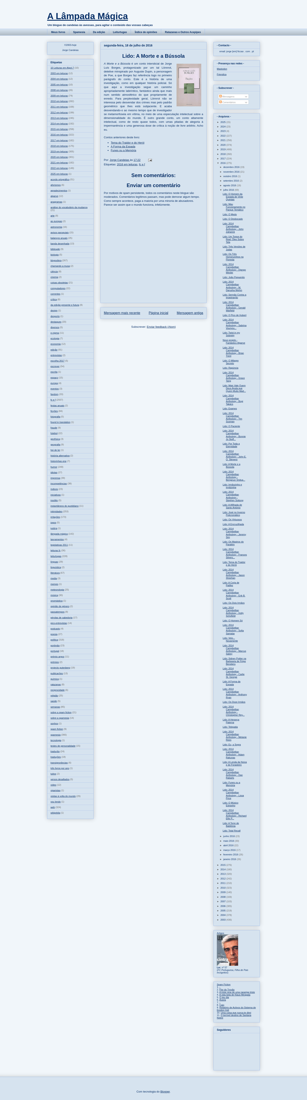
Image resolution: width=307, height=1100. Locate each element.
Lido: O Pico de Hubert (234, 315)
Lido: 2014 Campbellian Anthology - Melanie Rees (234, 735)
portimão (55, 645)
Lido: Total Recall (231, 830)
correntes (55, 294)
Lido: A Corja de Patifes (231, 584)
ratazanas (56, 684)
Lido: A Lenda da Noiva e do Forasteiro (235, 763)
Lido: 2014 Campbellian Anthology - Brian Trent (233, 351)
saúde (54, 701)
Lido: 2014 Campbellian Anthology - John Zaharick (233, 227)
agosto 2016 (230, 185)
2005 (223, 910)
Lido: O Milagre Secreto (231, 362)
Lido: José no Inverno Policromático (234, 513)
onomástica (56, 600)
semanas (55, 707)
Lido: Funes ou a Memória (231, 784)
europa (54, 383)
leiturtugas (56, 556)
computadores (58, 288)
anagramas (56, 202)
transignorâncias (59, 762)
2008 (223, 897)
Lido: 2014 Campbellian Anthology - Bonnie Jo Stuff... (234, 434)
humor (54, 467)
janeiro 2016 (230, 859)
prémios (55, 662)
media (54, 578)
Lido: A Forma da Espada (231, 683)
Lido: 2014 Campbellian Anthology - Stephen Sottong (233, 496)
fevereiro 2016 (231, 854)
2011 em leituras (59, 106)
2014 (223, 869)
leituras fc (56, 550)
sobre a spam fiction (61, 712)
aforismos (56, 185)
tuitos (53, 773)
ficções (54, 411)
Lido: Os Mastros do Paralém (233, 543)
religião (54, 695)
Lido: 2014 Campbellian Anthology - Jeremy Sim (234, 532)
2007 (223, 901)
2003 (223, 919)
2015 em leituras (59, 129)
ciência (54, 271)
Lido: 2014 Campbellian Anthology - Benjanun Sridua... (234, 475)
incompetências (59, 483)
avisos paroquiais (60, 232)
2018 (223, 154)
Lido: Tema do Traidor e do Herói (234, 563)
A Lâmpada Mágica (87, 16)
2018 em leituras (59, 146)
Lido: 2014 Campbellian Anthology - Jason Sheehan (234, 573)
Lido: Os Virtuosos (232, 519)
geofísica (55, 439)
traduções (56, 757)
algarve (54, 196)
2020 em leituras (59, 157)
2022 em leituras (59, 168)
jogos (53, 522)
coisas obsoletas (59, 282)
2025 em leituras (59, 174)
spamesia (56, 734)
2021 (223, 140)
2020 (223, 145)
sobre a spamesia (60, 718)
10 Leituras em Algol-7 (62, 67)
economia (56, 344)
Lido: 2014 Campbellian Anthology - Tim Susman (232, 417)
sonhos (54, 723)
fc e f (142, 164)
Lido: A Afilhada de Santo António (232, 506)
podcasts (55, 628)
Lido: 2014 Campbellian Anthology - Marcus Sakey (234, 649)
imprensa (55, 478)
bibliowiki (55, 249)
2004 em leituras (59, 79)
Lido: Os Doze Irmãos (234, 702)
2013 (223, 874)
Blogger (165, 1091)
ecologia (55, 338)
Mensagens (227, 96)
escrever (55, 366)
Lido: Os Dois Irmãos (234, 603)
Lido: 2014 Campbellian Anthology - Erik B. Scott (234, 594)
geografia (55, 444)
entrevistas (56, 355)
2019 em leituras (59, 151)
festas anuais (57, 405)
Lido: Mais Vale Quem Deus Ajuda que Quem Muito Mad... (234, 388)
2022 (223, 135)
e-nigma (55, 333)
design (54, 310)
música (54, 595)
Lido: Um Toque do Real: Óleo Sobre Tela (233, 239)
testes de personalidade (63, 746)
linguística (56, 567)
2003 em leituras (59, 73)
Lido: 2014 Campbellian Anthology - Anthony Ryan (235, 693)
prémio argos (57, 656)
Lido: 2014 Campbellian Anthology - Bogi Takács (233, 399)
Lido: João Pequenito (234, 277)
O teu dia (224, 997)
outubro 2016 (230, 176)
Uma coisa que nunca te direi (236, 1012)
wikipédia (55, 812)
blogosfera (56, 260)
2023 (223, 131)
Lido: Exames (230, 408)
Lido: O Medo (230, 214)
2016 (223, 163)
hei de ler (55, 450)
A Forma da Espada (123, 146)
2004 (223, 915)
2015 (223, 865)
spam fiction (57, 729)
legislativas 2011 (59, 545)
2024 (223, 126)
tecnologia (56, 740)
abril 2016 (228, 845)
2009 (223, 892)
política (54, 639)
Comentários (227, 102)
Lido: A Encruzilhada (233, 524)
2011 (223, 883)
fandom (54, 394)
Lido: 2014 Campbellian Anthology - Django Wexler (234, 268)
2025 (223, 122)
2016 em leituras (127, 164)
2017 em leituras (59, 140)
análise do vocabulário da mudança (69, 207)
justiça (54, 528)
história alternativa (60, 455)
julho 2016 (229, 190)
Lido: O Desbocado (233, 219)
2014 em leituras (59, 123)
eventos (55, 388)
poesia (54, 634)
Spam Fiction (223, 984)
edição (54, 349)
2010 (223, 887)
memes (54, 584)
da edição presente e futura (65, 305)
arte (53, 215)
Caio (221, 1005)
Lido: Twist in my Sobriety (231, 334)
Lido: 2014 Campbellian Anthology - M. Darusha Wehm (232, 286)
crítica (54, 299)
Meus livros (58, 32)
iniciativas (56, 495)
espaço (54, 377)
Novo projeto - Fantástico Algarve (234, 341)
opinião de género (60, 606)
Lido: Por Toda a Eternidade (231, 445)
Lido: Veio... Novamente (230, 639)
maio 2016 (229, 841)
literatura (55, 573)
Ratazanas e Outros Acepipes (183, 32)
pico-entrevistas (59, 623)
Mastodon (222, 69)
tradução (55, 751)
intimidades (56, 511)
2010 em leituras (59, 101)
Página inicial (158, 313)
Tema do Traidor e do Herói (128, 142)
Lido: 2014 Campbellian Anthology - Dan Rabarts (233, 773)
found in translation (60, 422)
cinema (54, 277)
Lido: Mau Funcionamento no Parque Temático (234, 207)
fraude (54, 427)
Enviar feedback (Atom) (161, 326)
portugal (55, 651)
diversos (55, 327)
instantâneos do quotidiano (65, 506)
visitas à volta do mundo (63, 796)
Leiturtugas (120, 32)
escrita (54, 372)
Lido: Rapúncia (230, 368)
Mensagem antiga (190, 313)
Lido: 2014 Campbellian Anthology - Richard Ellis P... (234, 814)
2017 (223, 158)
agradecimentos (59, 190)
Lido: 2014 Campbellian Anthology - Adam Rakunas (233, 753)
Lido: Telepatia (230, 727)
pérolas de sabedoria (61, 617)
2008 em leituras (59, 90)
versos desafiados (60, 779)
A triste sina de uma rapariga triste (237, 992)
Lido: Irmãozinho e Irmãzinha (232, 486)
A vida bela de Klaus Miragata (235, 994)
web (53, 807)
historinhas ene (59, 461)
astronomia (56, 227)
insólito (54, 500)
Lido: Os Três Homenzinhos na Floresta (233, 257)
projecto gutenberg (60, 667)
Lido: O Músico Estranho (230, 804)
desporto (55, 316)
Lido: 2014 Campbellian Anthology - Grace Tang (234, 376)
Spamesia (79, 32)
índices (54, 489)
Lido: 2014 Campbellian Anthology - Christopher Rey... (234, 710)
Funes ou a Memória (123, 150)
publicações (57, 673)
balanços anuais (59, 238)
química (55, 679)
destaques (56, 321)
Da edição (99, 32)
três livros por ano (60, 768)
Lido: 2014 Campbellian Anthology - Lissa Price (233, 794)
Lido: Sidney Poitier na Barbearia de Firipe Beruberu (234, 661)
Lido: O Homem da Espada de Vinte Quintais (233, 197)
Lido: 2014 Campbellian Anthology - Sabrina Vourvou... (234, 323)
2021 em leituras (59, 162)
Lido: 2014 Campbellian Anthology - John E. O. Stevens (234, 455)
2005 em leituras (59, 84)
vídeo (53, 785)
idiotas (54, 472)
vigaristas (55, 790)
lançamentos (57, 539)
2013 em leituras (59, 118)
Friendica (221, 74)
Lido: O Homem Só (233, 620)
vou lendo (56, 801)
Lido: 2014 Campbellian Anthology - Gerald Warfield (234, 306)
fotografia (55, 416)
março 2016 (229, 850)
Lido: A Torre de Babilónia (231, 824)
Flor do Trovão (227, 989)
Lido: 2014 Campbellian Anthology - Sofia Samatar (233, 629)
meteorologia (57, 589)
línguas (54, 561)
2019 (223, 149)
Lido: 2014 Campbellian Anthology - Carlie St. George (233, 672)
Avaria (222, 1000)
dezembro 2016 (231, 167)
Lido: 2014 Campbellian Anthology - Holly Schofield (233, 611)
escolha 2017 (57, 360)
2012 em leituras (59, 112)
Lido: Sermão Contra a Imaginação (234, 296)
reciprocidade (58, 690)
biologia (55, 254)
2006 (223, 906)
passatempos (57, 612)
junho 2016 (229, 836)
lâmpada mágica (59, 534)
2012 (223, 878)
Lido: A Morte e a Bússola (231, 465)
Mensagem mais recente (122, 313)
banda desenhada (60, 243)
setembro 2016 (231, 180)
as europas (56, 221)
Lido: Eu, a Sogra (232, 744)
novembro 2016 (231, 171)
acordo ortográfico (60, 179)
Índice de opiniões (146, 32)
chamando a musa (60, 266)
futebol (54, 433)
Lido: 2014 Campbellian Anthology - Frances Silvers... (235, 553)
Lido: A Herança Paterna (231, 721)
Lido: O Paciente (231, 426)
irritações (55, 517)
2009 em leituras (59, 95)
